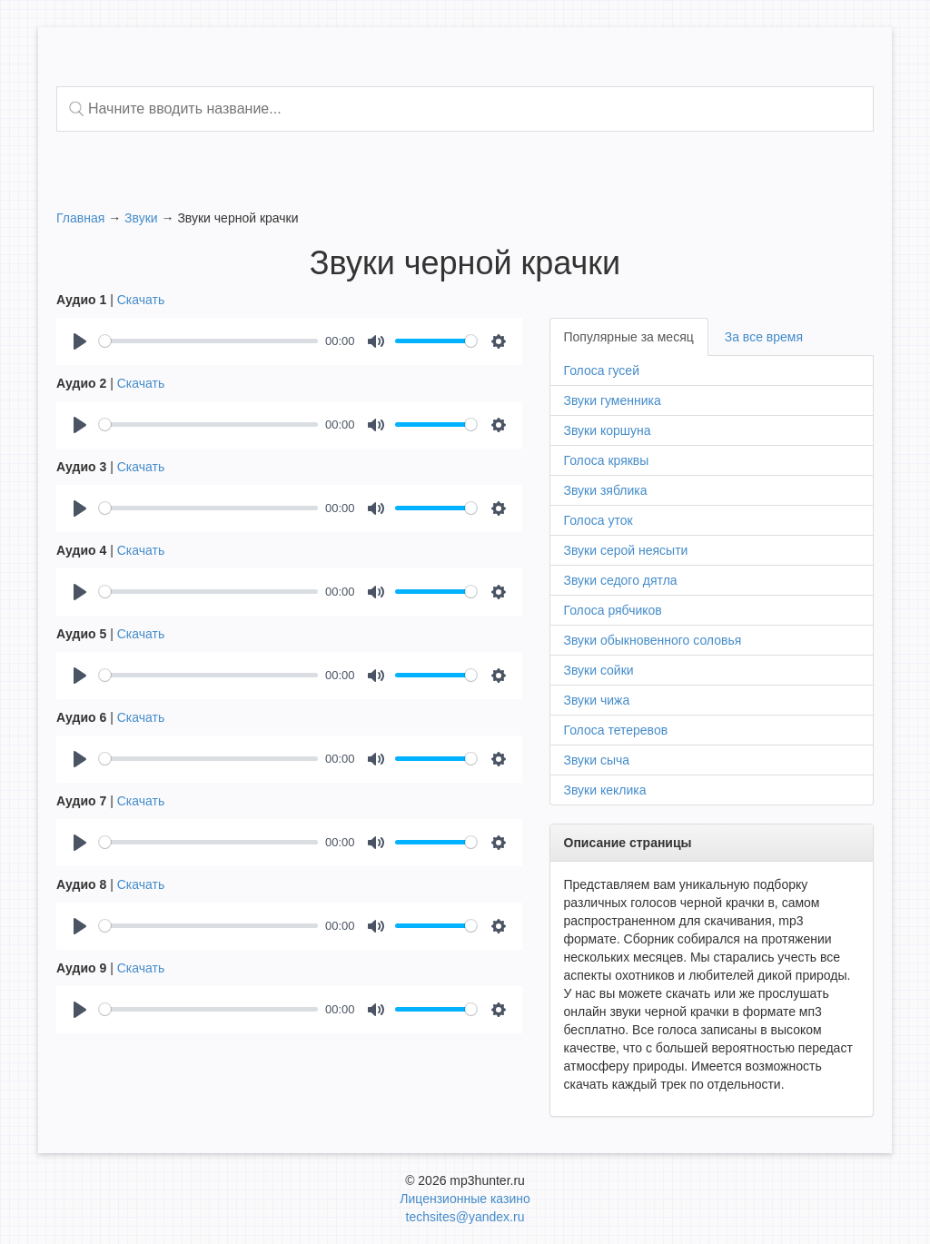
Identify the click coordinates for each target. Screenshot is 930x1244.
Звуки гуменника (612, 400)
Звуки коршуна (607, 430)
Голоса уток (598, 520)
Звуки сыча (597, 760)
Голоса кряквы (606, 460)
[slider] (208, 341)
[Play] (79, 341)
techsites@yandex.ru (465, 1216)
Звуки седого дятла (621, 580)
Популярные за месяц (629, 337)
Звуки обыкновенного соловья (653, 640)
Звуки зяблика (606, 490)
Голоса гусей (601, 370)
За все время (764, 337)
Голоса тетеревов (616, 730)
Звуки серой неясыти (626, 550)
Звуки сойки (599, 670)
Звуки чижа (597, 700)
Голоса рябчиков (613, 610)
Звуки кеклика (605, 790)
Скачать (141, 299)
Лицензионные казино (464, 1198)
